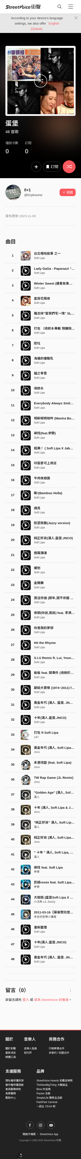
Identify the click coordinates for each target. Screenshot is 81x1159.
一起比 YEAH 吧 (46, 1106)
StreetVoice (23, 7)
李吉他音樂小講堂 (45, 916)
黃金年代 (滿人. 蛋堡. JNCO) (55, 702)
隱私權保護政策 (14, 1080)
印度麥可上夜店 (45, 463)
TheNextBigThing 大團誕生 (52, 1084)
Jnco (37, 752)
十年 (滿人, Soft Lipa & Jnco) (55, 807)
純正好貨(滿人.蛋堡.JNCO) (53, 538)
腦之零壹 (40, 373)
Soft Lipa (39, 258)
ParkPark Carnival (47, 1102)
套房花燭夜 (42, 298)
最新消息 (10, 1052)
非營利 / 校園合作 (59, 1052)
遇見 (37, 508)
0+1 (27, 190)
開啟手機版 (29, 1134)
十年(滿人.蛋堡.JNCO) (50, 718)
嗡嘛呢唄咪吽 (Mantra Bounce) (57, 418)
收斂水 (39, 388)
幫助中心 (10, 1097)
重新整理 (40, 927)
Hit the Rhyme (45, 643)
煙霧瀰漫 (40, 553)
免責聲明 (10, 1093)
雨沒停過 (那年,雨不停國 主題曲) (57, 598)
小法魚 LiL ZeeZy (44, 901)
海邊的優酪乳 (43, 358)
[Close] (76, 18)
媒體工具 (10, 1057)
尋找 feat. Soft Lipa (48, 867)
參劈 (37, 871)
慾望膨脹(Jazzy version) (52, 523)
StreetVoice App (49, 1134)
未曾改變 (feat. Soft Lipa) (52, 762)
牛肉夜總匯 (42, 478)
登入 (25, 1000)
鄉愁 (37, 568)
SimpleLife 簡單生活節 (49, 1097)
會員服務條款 (13, 1089)
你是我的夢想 (43, 628)
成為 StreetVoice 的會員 (51, 1000)
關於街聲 (10, 1048)
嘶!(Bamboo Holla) (48, 493)
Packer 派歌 (44, 1093)
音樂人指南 (30, 1048)
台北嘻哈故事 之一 (47, 253)
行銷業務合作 (56, 1048)
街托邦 (28, 1052)
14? (36, 737)
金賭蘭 (39, 583)
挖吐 (37, 343)
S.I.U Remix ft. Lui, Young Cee (57, 658)
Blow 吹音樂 (44, 1089)
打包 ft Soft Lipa (46, 732)
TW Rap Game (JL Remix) (53, 777)
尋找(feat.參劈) (45, 433)
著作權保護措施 (14, 1084)
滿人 (37, 797)
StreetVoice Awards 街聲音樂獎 (55, 1080)
